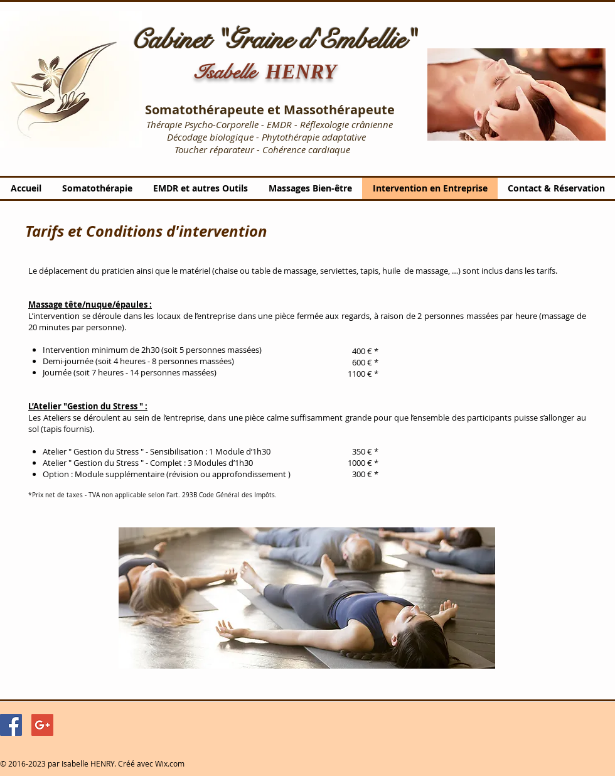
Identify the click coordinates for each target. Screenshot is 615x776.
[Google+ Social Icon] (42, 725)
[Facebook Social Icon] (11, 725)
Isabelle (230, 72)
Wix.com (169, 763)
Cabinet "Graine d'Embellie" (273, 40)
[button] (516, 94)
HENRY (300, 71)
